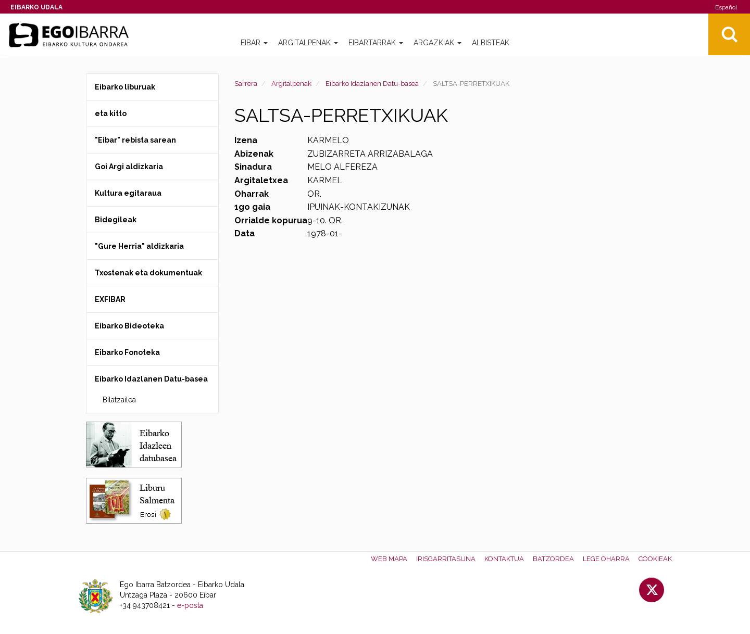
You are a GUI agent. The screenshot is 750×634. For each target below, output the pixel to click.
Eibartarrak (375, 43)
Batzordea (553, 559)
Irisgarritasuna (446, 559)
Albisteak (490, 43)
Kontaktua (504, 559)
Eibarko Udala (36, 7)
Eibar (254, 43)
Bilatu (729, 34)
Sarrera (245, 83)
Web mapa (389, 559)
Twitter (651, 589)
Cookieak (655, 559)
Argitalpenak (308, 43)
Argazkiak (437, 43)
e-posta (190, 605)
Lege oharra (606, 559)
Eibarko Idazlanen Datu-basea (372, 83)
